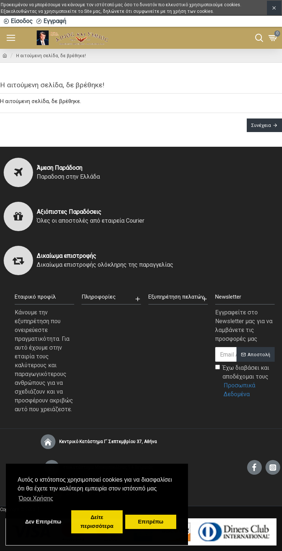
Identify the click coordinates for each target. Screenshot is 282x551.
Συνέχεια (261, 125)
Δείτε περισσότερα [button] (96, 521)
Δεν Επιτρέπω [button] (43, 522)
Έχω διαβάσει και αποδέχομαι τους (245, 381)
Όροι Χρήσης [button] (36, 498)
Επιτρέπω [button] (150, 522)
